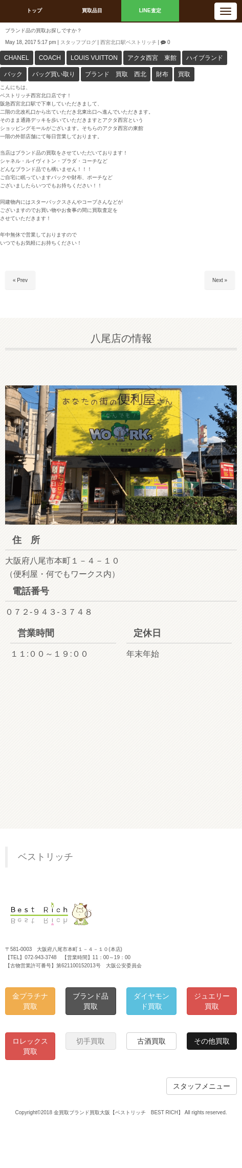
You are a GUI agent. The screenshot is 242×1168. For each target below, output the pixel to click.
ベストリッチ (45, 857)
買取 (184, 74)
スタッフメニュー (201, 1086)
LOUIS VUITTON (94, 57)
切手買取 (90, 1041)
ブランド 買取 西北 (115, 74)
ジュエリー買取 (212, 1001)
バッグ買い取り (53, 74)
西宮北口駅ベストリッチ (128, 42)
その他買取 (212, 1041)
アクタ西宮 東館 (152, 57)
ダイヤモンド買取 (151, 1001)
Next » (219, 280)
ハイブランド (204, 57)
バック (13, 74)
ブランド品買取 (90, 1001)
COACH (50, 57)
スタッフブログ (78, 42)
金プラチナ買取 (30, 1001)
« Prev (20, 280)
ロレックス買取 (30, 1046)
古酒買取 (151, 1041)
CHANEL (16, 57)
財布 (162, 74)
